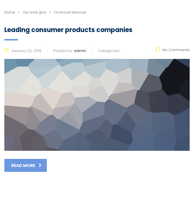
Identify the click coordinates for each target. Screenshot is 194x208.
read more (26, 165)
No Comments (173, 50)
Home (9, 12)
